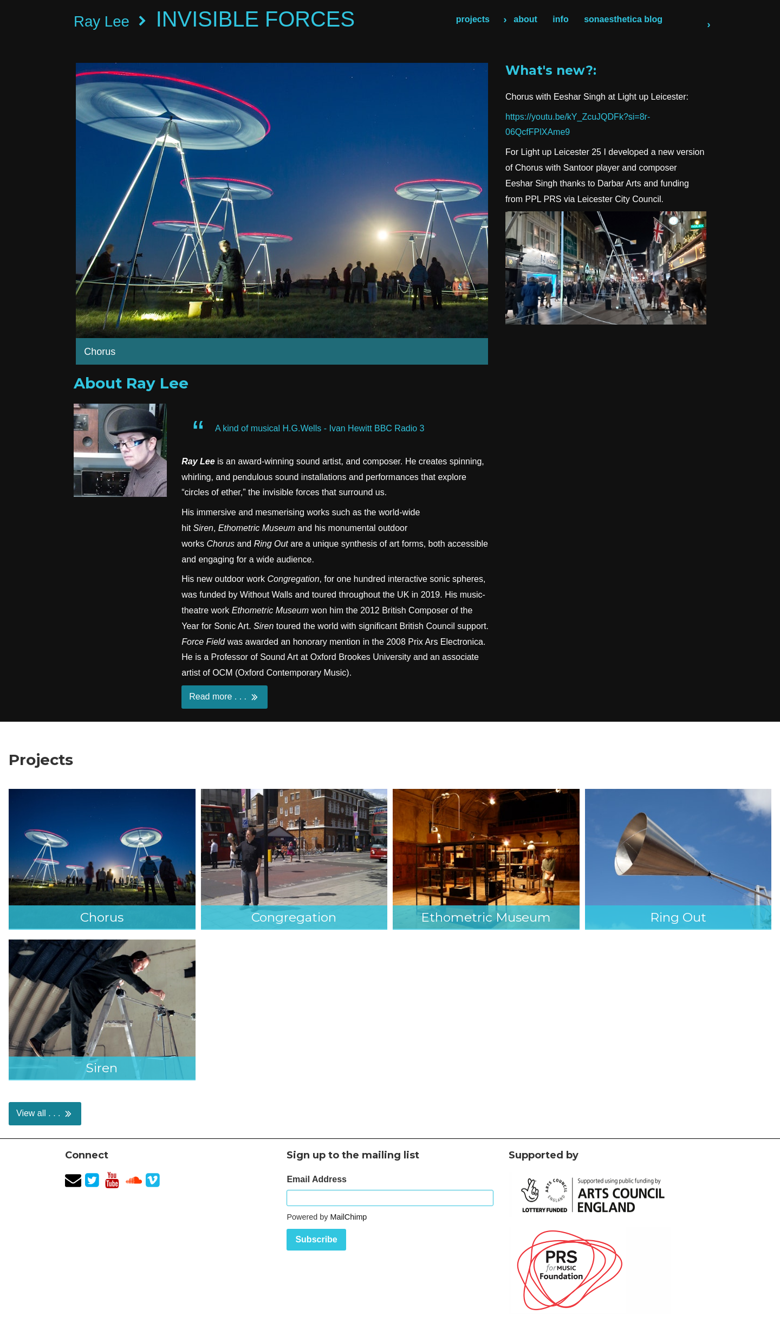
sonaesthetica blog (623, 19)
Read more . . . (224, 696)
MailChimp (348, 1217)
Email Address (317, 1179)
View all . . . (45, 1113)
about (525, 19)
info (560, 19)
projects (473, 19)
